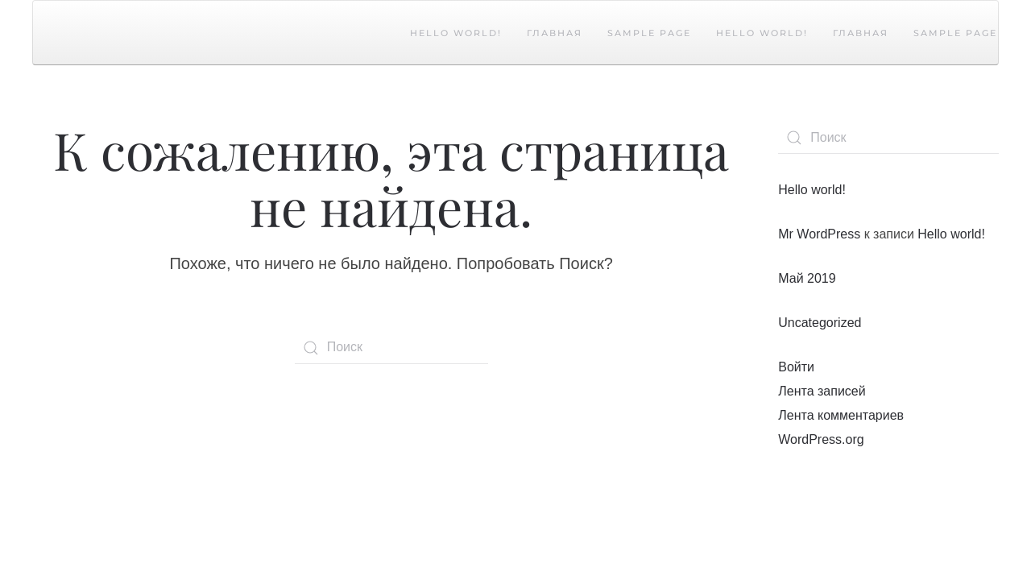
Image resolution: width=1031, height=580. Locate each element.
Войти (796, 367)
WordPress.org (820, 439)
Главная (554, 33)
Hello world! (456, 33)
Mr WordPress (819, 234)
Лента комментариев (841, 415)
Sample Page (649, 33)
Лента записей (821, 391)
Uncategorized (819, 322)
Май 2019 (806, 278)
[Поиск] (391, 348)
